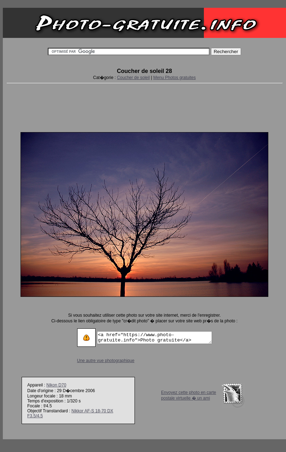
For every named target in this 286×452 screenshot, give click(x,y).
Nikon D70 (56, 385)
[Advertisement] (144, 106)
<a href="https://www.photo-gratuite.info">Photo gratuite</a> (154, 337)
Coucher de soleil (133, 77)
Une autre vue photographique (99, 360)
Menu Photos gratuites (174, 77)
